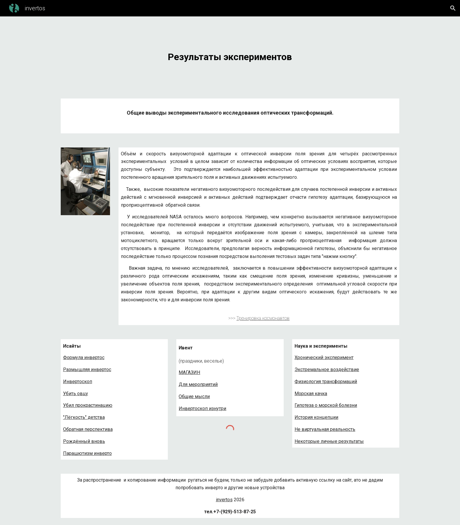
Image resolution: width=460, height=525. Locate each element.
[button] (453, 8)
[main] (230, 54)
